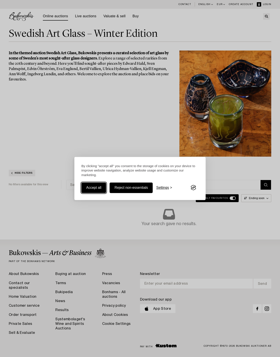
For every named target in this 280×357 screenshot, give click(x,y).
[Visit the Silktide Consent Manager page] (193, 187)
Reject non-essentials (131, 187)
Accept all (93, 187)
